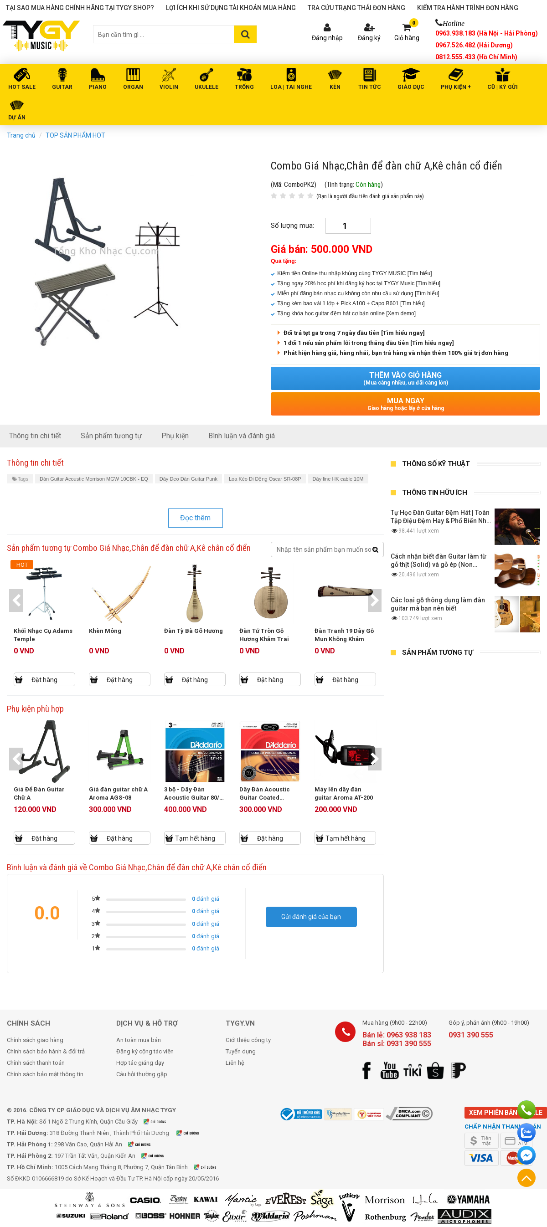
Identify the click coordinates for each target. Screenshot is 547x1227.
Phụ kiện (175, 435)
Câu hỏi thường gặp (141, 1074)
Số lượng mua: (292, 225)
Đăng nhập (327, 37)
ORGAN (133, 87)
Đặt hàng (44, 679)
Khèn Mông (105, 630)
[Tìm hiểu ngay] (403, 332)
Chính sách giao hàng (35, 1040)
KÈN (335, 87)
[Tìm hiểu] (420, 273)
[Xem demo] (401, 313)
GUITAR (62, 87)
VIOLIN (169, 87)
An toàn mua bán (138, 1040)
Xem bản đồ (160, 1121)
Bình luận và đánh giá (241, 435)
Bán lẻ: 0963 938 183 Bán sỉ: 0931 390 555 (396, 1039)
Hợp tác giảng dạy (140, 1062)
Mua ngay (405, 403)
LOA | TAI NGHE (291, 87)
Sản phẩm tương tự (111, 435)
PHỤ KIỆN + (456, 87)
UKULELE (206, 87)
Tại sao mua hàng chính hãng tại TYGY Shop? (80, 7)
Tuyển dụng (241, 1051)
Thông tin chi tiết (35, 435)
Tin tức (369, 87)
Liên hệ (235, 1062)
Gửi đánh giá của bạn (311, 916)
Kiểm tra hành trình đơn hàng (467, 7)
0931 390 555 (471, 1035)
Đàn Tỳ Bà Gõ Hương (193, 630)
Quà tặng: (283, 261)
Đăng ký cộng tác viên (145, 1051)
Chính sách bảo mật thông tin (45, 1074)
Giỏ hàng (406, 37)
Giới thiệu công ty (248, 1040)
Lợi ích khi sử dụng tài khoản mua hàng (231, 7)
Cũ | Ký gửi (502, 87)
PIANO (98, 87)
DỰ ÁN (17, 117)
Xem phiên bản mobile (505, 1112)
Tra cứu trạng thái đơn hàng (356, 7)
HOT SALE (22, 87)
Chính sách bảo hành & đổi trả (46, 1051)
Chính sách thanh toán (36, 1062)
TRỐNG (244, 87)
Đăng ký (369, 37)
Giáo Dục (410, 87)
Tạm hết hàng (195, 838)
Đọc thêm (195, 517)
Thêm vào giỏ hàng (405, 378)
